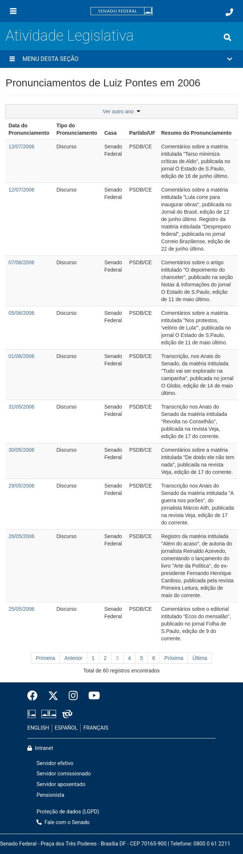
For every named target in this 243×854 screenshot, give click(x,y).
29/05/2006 (21, 486)
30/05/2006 (21, 450)
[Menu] (13, 11)
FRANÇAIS (96, 728)
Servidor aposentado (61, 784)
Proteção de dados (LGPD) (68, 812)
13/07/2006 (21, 146)
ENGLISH (38, 728)
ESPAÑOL (66, 728)
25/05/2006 (21, 609)
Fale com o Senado (63, 822)
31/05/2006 (21, 407)
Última (199, 658)
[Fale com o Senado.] (229, 12)
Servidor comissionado (64, 774)
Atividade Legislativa (70, 35)
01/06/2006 (21, 356)
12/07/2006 (21, 190)
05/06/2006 (21, 313)
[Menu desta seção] (12, 59)
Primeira (45, 658)
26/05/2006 (21, 536)
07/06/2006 (21, 262)
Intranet (40, 748)
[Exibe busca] (227, 37)
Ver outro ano (121, 111)
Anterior (73, 658)
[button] (121, 59)
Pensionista (50, 795)
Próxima (173, 658)
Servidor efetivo (55, 763)
